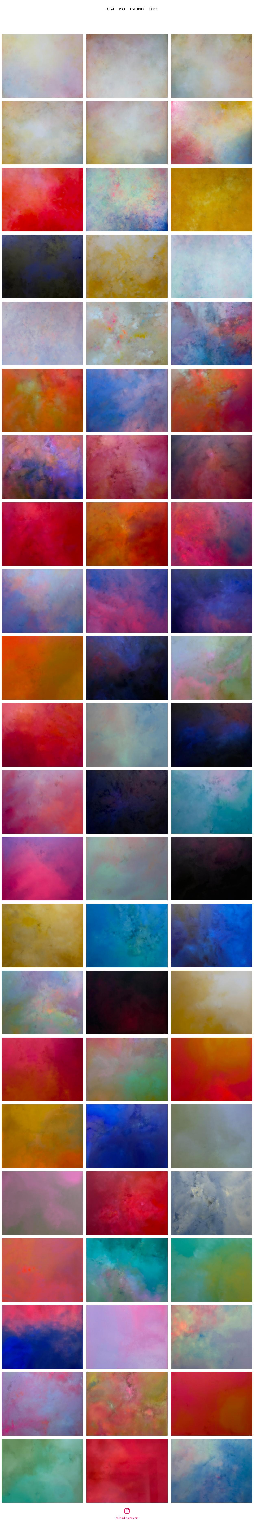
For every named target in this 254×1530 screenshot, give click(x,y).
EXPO (153, 9)
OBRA (109, 9)
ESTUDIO (137, 9)
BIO (122, 9)
